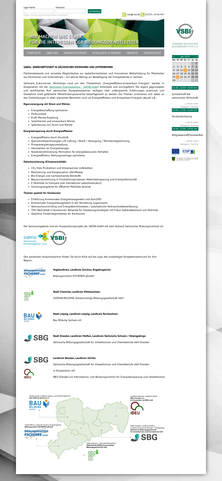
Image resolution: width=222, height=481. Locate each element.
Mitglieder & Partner (106, 53)
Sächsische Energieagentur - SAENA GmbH (74, 87)
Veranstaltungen (75, 53)
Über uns (52, 53)
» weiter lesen (191, 103)
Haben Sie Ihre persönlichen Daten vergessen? (46, 15)
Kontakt (37, 478)
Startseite (34, 53)
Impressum (53, 478)
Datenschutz (152, 53)
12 (185, 70)
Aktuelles (22, 478)
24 (177, 77)
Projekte (132, 53)
